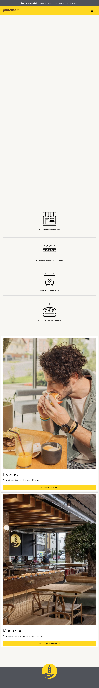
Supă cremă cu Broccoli (68, 2)
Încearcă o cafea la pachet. (49, 290)
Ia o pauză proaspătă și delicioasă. (49, 260)
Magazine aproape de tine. (49, 229)
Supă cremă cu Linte (47, 2)
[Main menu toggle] (92, 10)
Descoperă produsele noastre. (49, 320)
